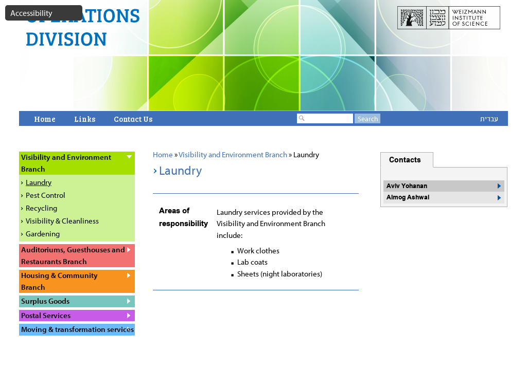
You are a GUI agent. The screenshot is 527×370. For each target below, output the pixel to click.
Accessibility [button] (31, 13)
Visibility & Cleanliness (62, 221)
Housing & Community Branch (59, 281)
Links (84, 119)
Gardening (43, 233)
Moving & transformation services (77, 329)
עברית (489, 118)
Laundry (38, 182)
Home (45, 119)
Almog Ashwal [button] (408, 197)
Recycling (41, 208)
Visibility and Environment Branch (233, 154)
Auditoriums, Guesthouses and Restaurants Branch (73, 255)
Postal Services (46, 315)
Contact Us (133, 119)
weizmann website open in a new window (448, 19)
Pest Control (45, 195)
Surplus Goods (45, 301)
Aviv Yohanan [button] (407, 186)
